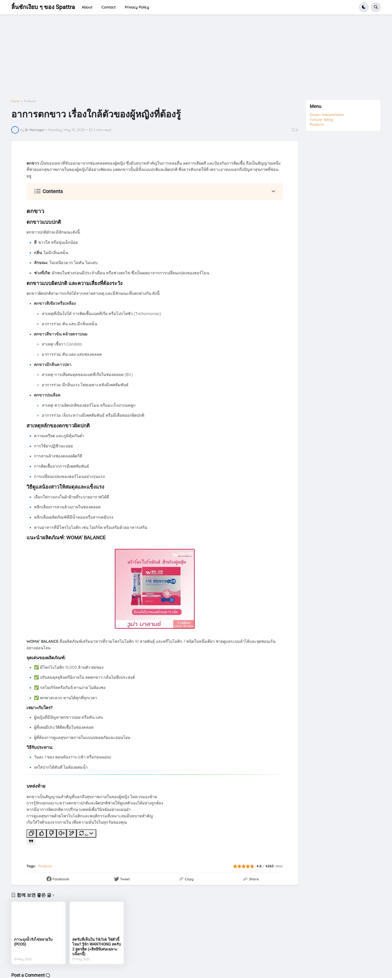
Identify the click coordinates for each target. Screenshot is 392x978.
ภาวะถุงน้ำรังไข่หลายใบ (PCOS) (33, 942)
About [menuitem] (87, 7)
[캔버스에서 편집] (71, 833)
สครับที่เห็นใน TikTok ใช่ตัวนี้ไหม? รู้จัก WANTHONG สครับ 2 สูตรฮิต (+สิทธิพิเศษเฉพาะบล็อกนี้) (96, 947)
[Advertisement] (161, 59)
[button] (364, 7)
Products (30, 101)
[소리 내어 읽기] (61, 833)
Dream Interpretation (327, 114)
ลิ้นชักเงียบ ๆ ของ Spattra (43, 7)
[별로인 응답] (51, 833)
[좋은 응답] (41, 833)
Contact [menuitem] (109, 7)
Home (15, 101)
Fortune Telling (321, 119)
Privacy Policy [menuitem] (137, 7)
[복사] (31, 833)
